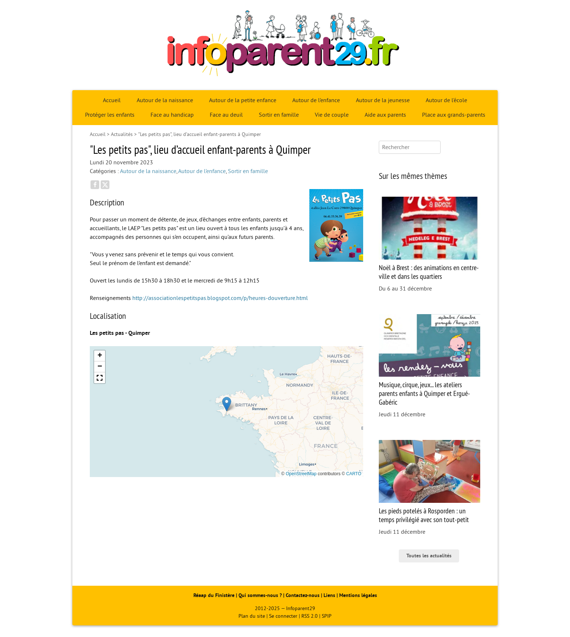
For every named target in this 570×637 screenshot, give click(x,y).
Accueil (112, 100)
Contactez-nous (303, 595)
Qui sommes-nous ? (260, 595)
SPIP (327, 616)
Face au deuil (226, 115)
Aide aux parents (385, 115)
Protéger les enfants (110, 115)
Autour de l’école (446, 100)
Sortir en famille (279, 115)
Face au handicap (172, 115)
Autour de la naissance (165, 100)
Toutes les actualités (428, 555)
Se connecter (283, 616)
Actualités (122, 134)
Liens (329, 595)
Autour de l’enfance (316, 100)
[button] (226, 404)
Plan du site (251, 616)
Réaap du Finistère (213, 595)
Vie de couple (332, 115)
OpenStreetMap (301, 473)
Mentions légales (358, 595)
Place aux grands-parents (453, 115)
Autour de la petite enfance (242, 100)
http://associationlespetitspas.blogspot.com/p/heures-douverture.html (220, 298)
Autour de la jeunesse (383, 100)
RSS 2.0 (309, 616)
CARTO (353, 473)
